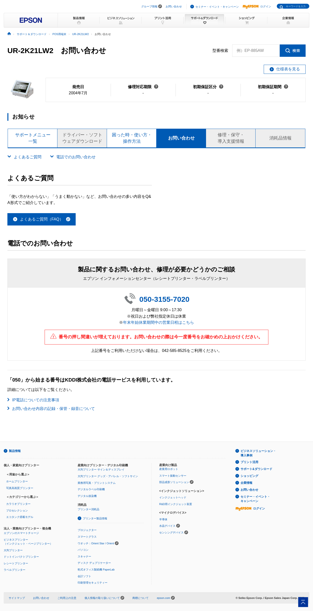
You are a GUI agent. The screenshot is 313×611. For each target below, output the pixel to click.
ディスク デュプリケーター (94, 562)
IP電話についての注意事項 (35, 400)
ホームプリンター (17, 481)
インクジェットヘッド (172, 497)
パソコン (83, 549)
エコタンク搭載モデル (19, 516)
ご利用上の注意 (66, 597)
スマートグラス (87, 536)
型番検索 (220, 50)
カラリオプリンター (18, 503)
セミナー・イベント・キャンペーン (217, 6)
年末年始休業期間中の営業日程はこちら (158, 322)
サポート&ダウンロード (256, 469)
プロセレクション (17, 510)
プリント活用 (249, 462)
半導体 (163, 519)
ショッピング (249, 476)
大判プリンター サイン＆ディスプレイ (101, 469)
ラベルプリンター (14, 569)
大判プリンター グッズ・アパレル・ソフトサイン (108, 476)
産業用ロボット (168, 469)
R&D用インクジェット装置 (175, 504)
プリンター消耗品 (88, 509)
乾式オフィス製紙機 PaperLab (96, 569)
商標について (140, 597)
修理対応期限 (143, 87)
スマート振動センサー (172, 475)
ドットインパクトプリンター (21, 556)
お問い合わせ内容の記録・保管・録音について (53, 409)
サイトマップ (17, 597)
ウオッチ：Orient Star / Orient (96, 543)
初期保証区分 (208, 87)
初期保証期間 (273, 87)
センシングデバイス (171, 532)
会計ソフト (84, 576)
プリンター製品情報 (95, 518)
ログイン (257, 6)
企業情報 (246, 483)
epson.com (163, 597)
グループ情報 (149, 6)
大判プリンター (13, 550)
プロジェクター (87, 530)
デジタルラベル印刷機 (91, 489)
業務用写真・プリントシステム (97, 482)
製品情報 (15, 451)
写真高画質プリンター (19, 488)
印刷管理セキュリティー (92, 582)
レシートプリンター (16, 563)
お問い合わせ (174, 6)
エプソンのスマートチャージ (21, 532)
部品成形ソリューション (174, 482)
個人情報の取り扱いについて (104, 597)
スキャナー (84, 556)
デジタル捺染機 (87, 495)
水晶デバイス (167, 525)
